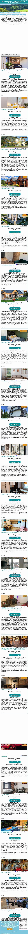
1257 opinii (19, 246)
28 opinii (20, 206)
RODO (12, 927)
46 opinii (18, 696)
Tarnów (25, 907)
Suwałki (25, 224)
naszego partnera (17, 93)
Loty (3, 14)
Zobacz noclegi (15, 79)
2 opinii (22, 410)
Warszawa (24, 100)
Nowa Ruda (24, 716)
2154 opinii (21, 848)
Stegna (25, 629)
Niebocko (24, 784)
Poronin (25, 866)
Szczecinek (24, 142)
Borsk (25, 672)
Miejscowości (17, 12)
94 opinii (12, 82)
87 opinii (20, 369)
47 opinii (17, 807)
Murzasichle (24, 428)
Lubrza (25, 184)
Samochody (10, 14)
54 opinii (22, 491)
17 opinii (22, 571)
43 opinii (20, 611)
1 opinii (24, 122)
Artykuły (22, 14)
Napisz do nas (14, 931)
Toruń (25, 58)
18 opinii (18, 653)
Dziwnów (25, 549)
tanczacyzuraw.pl (24, 0)
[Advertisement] (14, 39)
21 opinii (25, 327)
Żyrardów (24, 825)
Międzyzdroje (24, 347)
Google (3, 922)
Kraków (25, 388)
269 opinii (18, 531)
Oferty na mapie (10, 12)
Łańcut (25, 589)
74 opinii (25, 164)
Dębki (25, 305)
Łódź (25, 508)
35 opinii (20, 287)
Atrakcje (16, 14)
